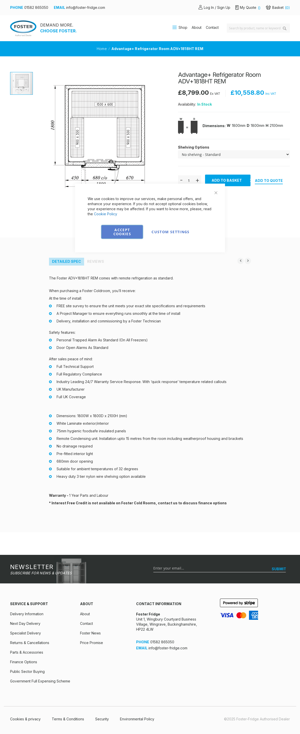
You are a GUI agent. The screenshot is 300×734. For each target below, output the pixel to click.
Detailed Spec (66, 261)
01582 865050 (36, 7)
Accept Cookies (122, 231)
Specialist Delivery (25, 633)
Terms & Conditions (68, 719)
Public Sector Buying (27, 671)
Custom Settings (170, 231)
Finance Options (23, 662)
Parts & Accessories (26, 652)
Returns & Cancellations (29, 643)
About (197, 27)
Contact (212, 27)
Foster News (90, 633)
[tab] (66, 262)
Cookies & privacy (25, 719)
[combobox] (258, 28)
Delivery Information (26, 614)
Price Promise (91, 643)
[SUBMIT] (279, 569)
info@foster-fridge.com (85, 7)
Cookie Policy (105, 213)
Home (102, 48)
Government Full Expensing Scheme (40, 681)
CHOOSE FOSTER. (58, 30)
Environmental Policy (137, 719)
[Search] (284, 28)
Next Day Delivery (25, 623)
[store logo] (23, 28)
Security (102, 719)
